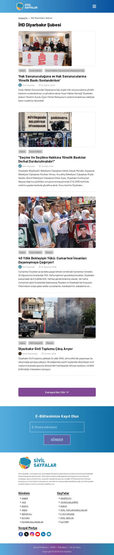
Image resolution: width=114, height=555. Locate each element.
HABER (25, 498)
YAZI (24, 502)
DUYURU (26, 518)
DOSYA (25, 506)
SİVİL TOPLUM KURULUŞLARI (73, 510)
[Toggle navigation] (94, 6)
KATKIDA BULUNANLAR (32, 522)
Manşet (49, 252)
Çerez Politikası (40, 547)
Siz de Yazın (75, 547)
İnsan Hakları (35, 70)
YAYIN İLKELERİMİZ (69, 502)
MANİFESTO (65, 498)
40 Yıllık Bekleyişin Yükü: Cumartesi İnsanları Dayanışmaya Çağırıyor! (52, 260)
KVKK (53, 547)
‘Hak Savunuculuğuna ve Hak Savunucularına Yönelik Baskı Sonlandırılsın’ (52, 78)
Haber (22, 70)
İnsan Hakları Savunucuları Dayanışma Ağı (65, 70)
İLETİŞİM (64, 522)
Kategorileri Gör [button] (57, 392)
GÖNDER (57, 440)
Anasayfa (22, 18)
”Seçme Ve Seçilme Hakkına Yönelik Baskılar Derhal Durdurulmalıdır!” (52, 159)
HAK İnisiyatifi (35, 343)
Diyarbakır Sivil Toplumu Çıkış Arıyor (45, 349)
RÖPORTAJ (27, 514)
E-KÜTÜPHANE (67, 514)
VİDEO (24, 510)
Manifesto (62, 547)
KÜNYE (63, 506)
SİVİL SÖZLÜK (67, 518)
